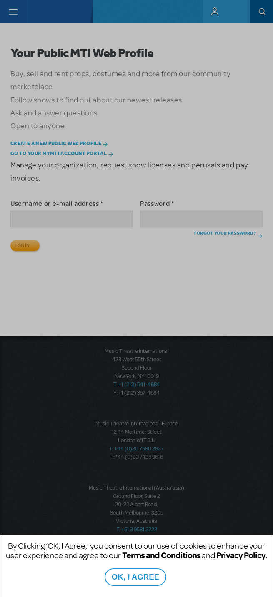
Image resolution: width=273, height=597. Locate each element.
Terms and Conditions (161, 555)
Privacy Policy (240, 555)
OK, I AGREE (135, 576)
